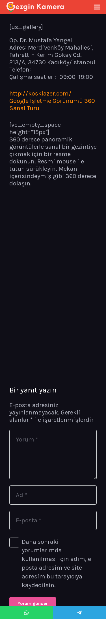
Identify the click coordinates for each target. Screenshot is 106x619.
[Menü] (97, 7)
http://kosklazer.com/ (40, 93)
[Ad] (53, 495)
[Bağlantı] (35, 7)
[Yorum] (53, 454)
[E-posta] (53, 520)
